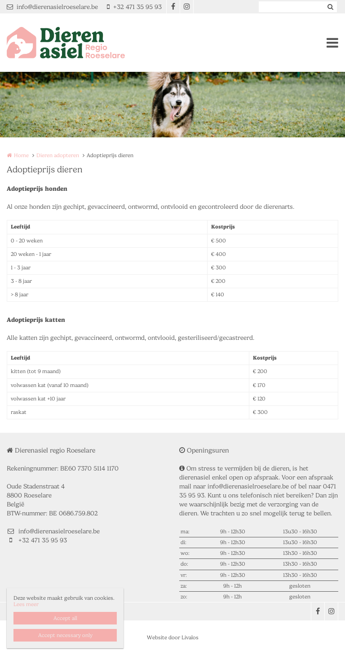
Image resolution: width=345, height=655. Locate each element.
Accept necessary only (65, 635)
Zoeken (330, 6)
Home (21, 155)
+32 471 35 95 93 (134, 6)
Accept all (65, 618)
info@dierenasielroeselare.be (52, 6)
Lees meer (26, 604)
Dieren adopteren (57, 155)
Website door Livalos (173, 637)
